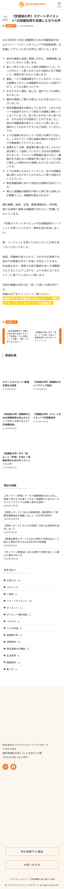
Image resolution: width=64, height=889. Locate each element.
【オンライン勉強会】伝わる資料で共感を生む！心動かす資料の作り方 (32, 555)
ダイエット (15, 607)
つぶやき (13, 621)
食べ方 (12, 669)
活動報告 (14, 641)
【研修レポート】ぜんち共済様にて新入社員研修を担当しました (32, 529)
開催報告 (14, 662)
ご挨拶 (12, 594)
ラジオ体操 (14, 628)
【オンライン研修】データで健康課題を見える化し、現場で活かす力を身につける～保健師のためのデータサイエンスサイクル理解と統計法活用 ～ (32, 500)
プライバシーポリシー (19, 879)
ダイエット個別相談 (19, 614)
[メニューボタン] (59, 4)
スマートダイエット (19, 600)
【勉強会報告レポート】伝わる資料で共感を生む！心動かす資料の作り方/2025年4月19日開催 (32, 542)
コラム (12, 587)
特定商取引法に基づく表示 (43, 879)
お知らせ (14, 580)
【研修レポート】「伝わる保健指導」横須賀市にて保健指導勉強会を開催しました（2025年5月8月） (32, 515)
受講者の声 (10, 25)
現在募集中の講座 (18, 648)
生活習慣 (13, 655)
